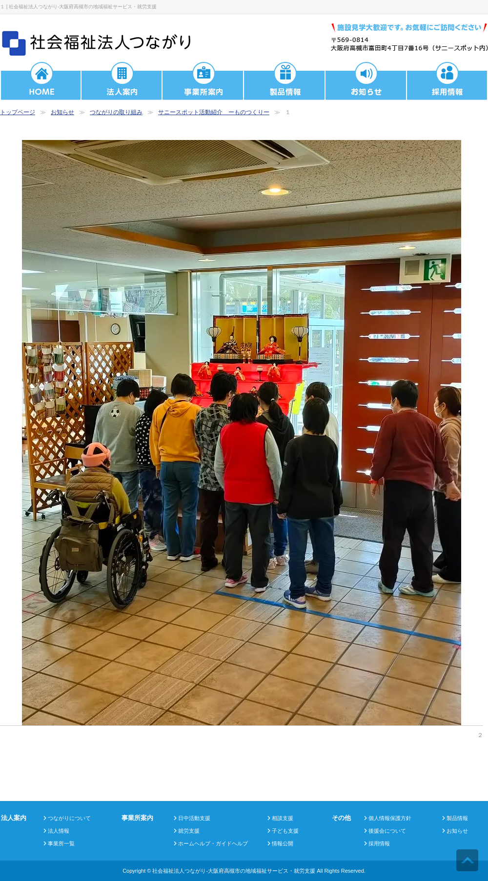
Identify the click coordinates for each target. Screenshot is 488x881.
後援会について (387, 831)
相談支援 (282, 818)
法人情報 (58, 831)
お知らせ (62, 112)
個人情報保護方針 (389, 818)
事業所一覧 (61, 843)
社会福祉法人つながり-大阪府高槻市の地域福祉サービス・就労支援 (233, 871)
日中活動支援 (194, 818)
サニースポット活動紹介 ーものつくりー (213, 112)
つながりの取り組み (116, 112)
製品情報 (457, 818)
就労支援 (189, 831)
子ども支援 (285, 831)
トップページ (17, 112)
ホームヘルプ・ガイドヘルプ (213, 843)
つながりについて (69, 818)
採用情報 (379, 843)
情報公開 (282, 843)
